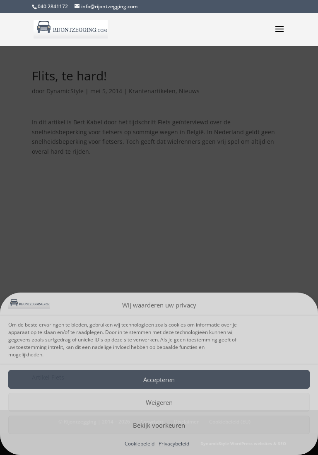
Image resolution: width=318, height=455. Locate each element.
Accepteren (159, 379)
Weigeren (159, 402)
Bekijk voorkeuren (159, 425)
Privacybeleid (174, 443)
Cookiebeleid (139, 443)
